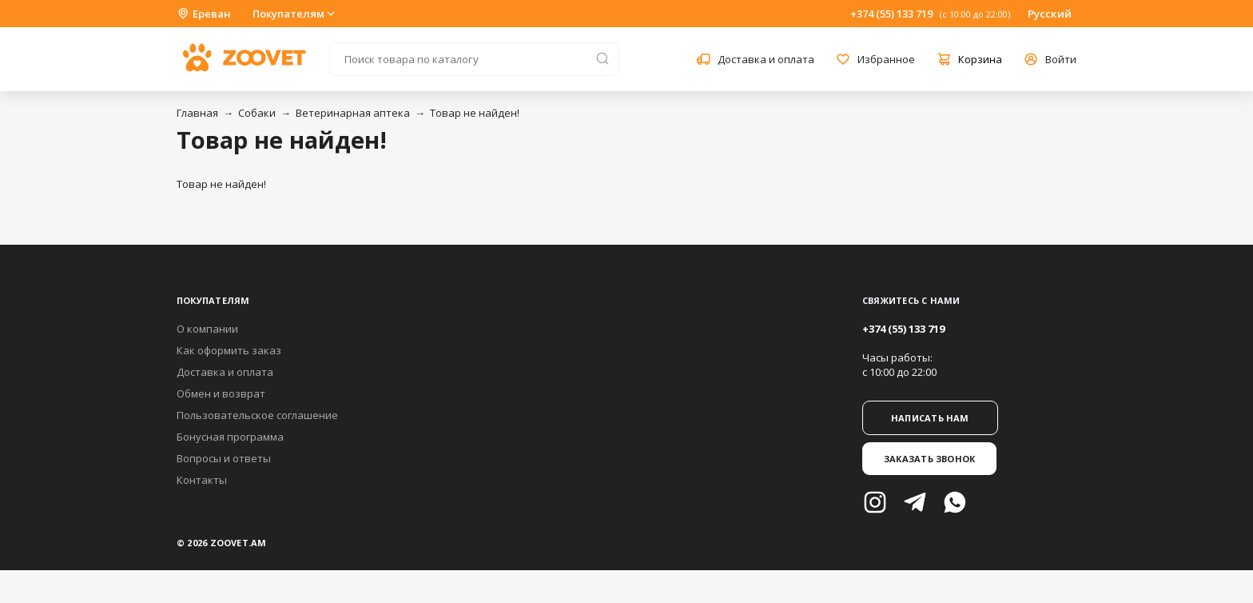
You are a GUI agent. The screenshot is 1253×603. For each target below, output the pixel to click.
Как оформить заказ (229, 350)
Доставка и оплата (225, 372)
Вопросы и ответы (224, 458)
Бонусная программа (230, 436)
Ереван (204, 13)
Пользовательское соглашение (257, 415)
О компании (207, 328)
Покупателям (295, 13)
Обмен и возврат (221, 393)
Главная (197, 113)
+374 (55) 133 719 (891, 13)
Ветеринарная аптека (353, 113)
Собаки (257, 113)
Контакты (202, 480)
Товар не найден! (474, 113)
